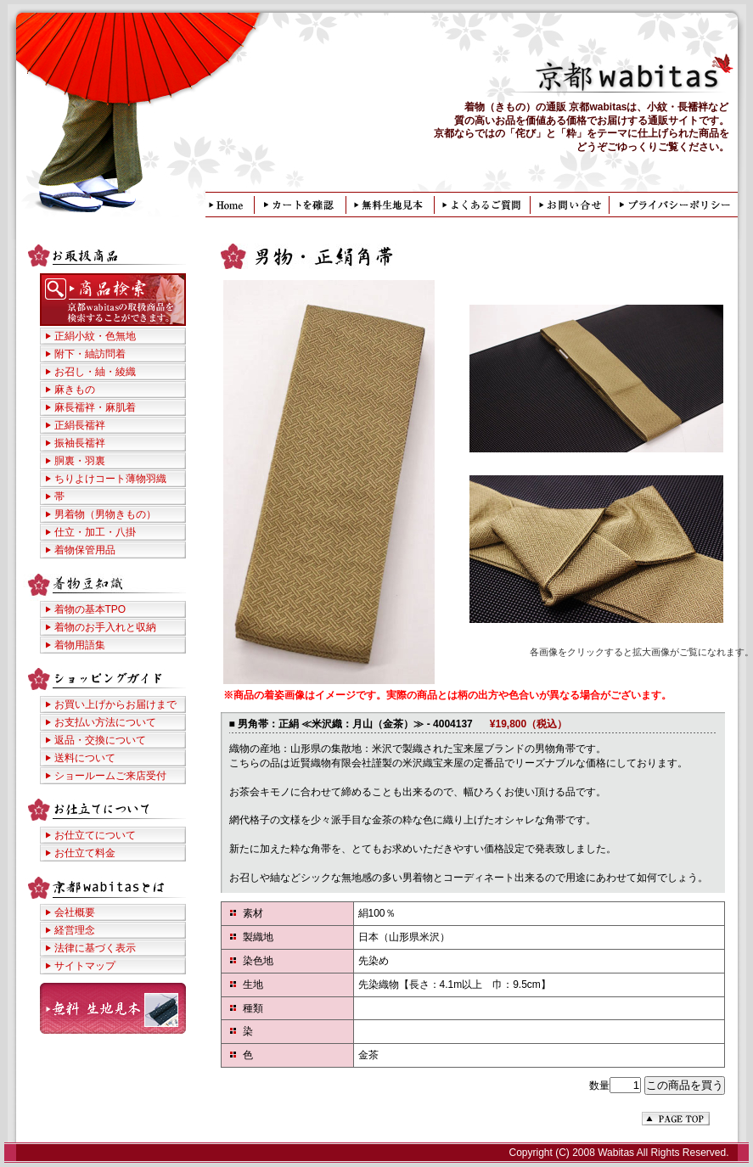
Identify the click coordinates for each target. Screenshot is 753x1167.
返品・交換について (100, 740)
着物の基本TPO (90, 609)
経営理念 (74, 930)
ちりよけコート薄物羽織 (110, 479)
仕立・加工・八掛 (95, 532)
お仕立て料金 (84, 853)
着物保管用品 (84, 550)
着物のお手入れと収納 (105, 627)
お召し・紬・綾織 (95, 372)
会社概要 (74, 912)
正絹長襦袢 (79, 425)
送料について (84, 758)
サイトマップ (84, 966)
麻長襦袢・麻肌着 (95, 407)
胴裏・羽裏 (79, 461)
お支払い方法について (105, 722)
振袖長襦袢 (79, 443)
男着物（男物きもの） (105, 514)
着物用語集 (79, 645)
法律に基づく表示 (95, 948)
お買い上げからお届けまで (115, 704)
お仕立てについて (95, 835)
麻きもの (74, 390)
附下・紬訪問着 (90, 354)
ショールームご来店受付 (110, 776)
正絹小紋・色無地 (95, 336)
